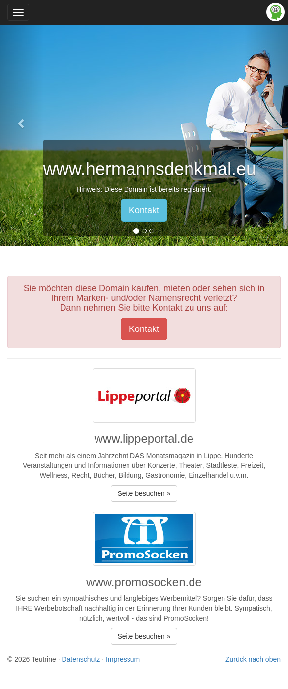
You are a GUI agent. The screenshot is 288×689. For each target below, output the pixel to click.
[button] (21, 123)
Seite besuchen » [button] (143, 493)
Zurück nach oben (253, 659)
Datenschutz (81, 659)
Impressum (123, 659)
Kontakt (144, 210)
